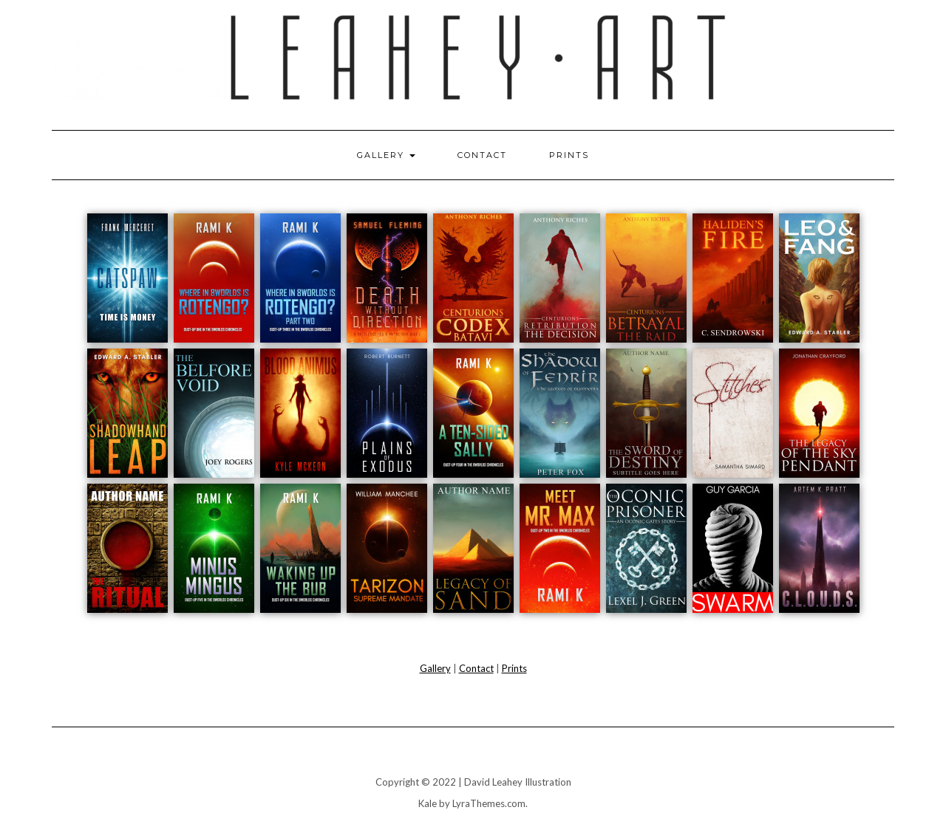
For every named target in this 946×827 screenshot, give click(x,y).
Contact (482, 155)
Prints (569, 155)
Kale (427, 803)
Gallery (386, 155)
